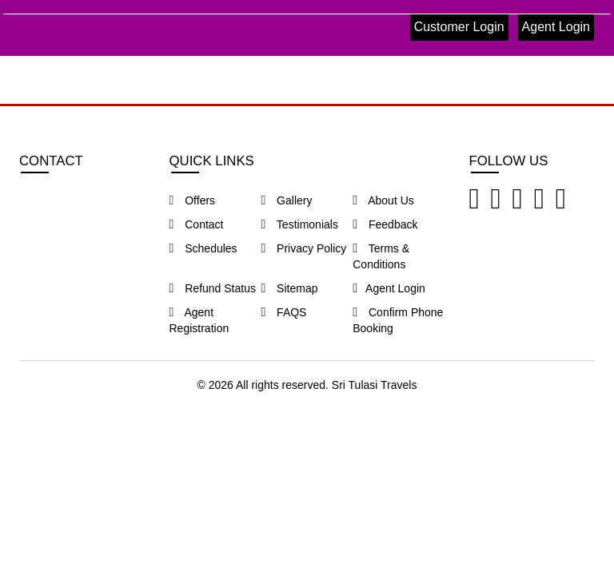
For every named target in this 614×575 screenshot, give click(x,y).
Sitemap (289, 288)
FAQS (283, 312)
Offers (192, 200)
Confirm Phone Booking (398, 320)
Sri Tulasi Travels (374, 385)
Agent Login (556, 27)
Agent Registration (199, 320)
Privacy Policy (303, 248)
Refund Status (212, 288)
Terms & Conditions (381, 256)
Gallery (286, 200)
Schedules (203, 248)
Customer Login (459, 27)
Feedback (385, 224)
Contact (196, 224)
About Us (383, 200)
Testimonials (299, 224)
